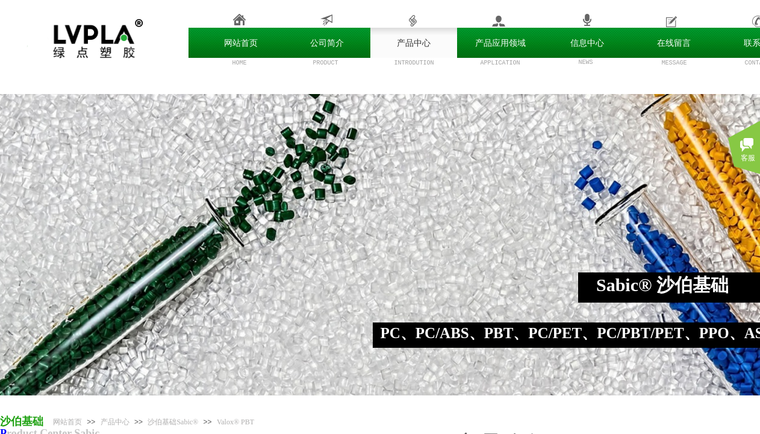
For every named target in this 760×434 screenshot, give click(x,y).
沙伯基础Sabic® (173, 422)
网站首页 (67, 422)
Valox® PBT (235, 422)
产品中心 (115, 422)
